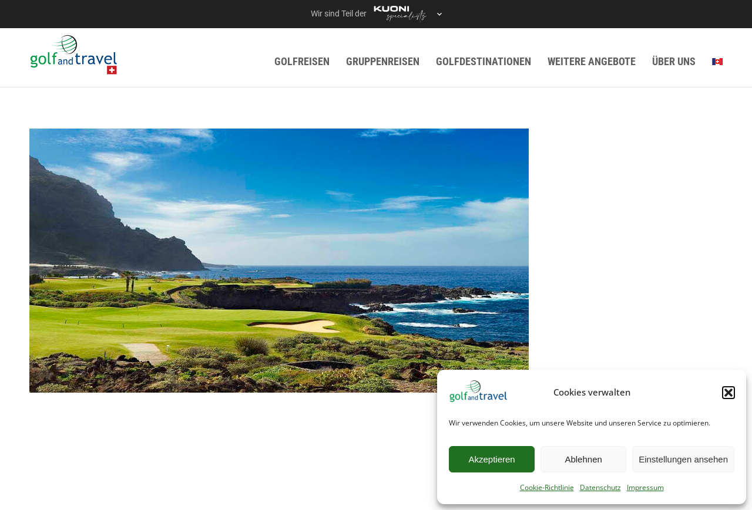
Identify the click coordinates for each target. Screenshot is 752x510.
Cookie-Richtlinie (547, 487)
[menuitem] (717, 61)
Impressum (645, 487)
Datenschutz (600, 487)
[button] (728, 392)
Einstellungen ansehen (683, 459)
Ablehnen (583, 459)
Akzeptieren (491, 459)
